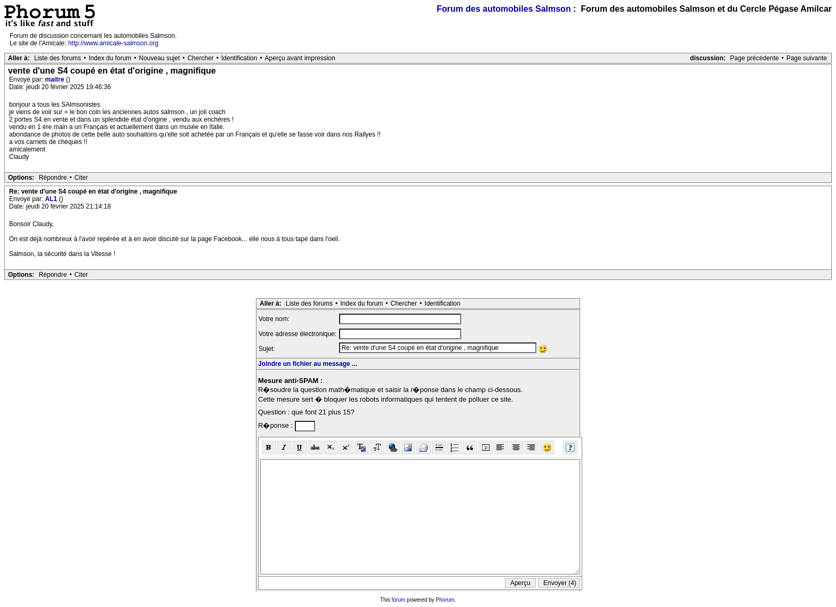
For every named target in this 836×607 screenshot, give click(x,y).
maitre (55, 79)
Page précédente (754, 58)
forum (399, 600)
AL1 (52, 199)
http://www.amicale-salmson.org (113, 43)
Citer (81, 177)
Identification (239, 58)
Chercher (200, 58)
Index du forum (110, 58)
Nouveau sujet (159, 58)
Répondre (53, 177)
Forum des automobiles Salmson (504, 8)
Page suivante (806, 58)
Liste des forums (57, 58)
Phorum (445, 600)
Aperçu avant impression (300, 58)
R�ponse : (276, 425)
